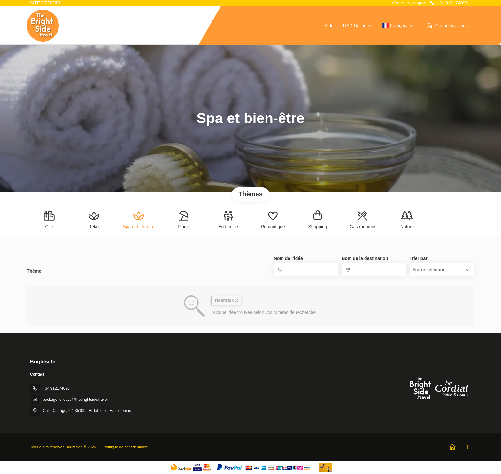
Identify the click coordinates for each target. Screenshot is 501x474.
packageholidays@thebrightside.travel (75, 399)
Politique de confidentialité (126, 447)
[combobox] (374, 269)
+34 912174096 (448, 2)
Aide (329, 25)
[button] (442, 269)
